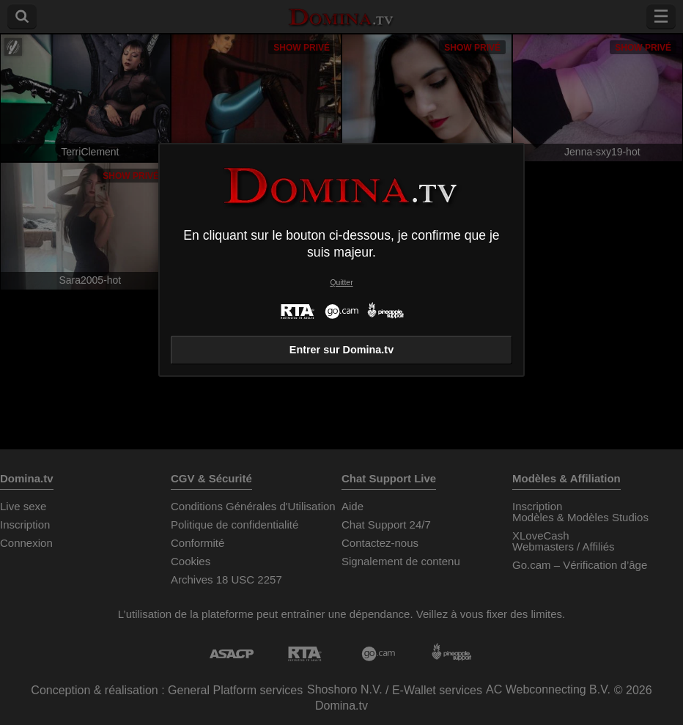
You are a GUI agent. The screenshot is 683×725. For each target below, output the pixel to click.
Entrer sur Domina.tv (341, 350)
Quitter (341, 283)
